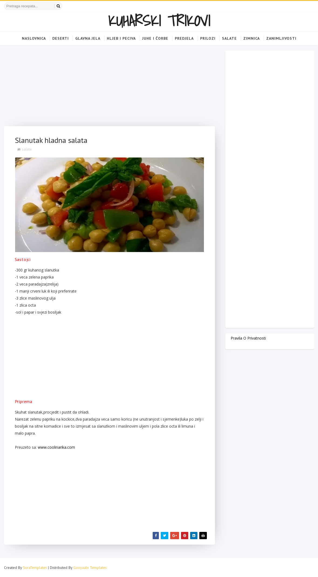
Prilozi (208, 38)
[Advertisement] (109, 88)
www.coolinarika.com (56, 447)
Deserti (60, 38)
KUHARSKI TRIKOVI (159, 21)
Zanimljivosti (281, 38)
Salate (229, 38)
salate (27, 149)
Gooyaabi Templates (90, 567)
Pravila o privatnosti (248, 338)
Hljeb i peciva (121, 38)
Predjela (184, 38)
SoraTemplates (35, 567)
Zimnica (251, 38)
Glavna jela (87, 38)
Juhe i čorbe (155, 38)
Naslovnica (34, 38)
